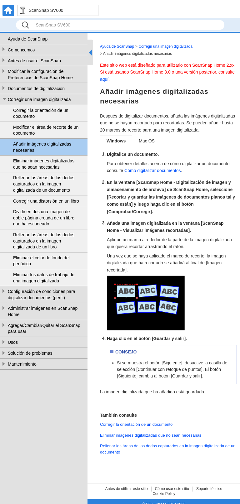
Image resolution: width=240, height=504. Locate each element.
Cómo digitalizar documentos (152, 170)
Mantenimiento (22, 364)
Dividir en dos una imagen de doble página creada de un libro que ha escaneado (43, 217)
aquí (104, 79)
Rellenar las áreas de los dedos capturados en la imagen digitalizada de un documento (43, 183)
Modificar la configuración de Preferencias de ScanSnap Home (40, 74)
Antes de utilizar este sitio (126, 489)
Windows (116, 140)
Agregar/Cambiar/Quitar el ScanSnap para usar (44, 328)
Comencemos (21, 49)
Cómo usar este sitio (172, 489)
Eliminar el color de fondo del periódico (41, 260)
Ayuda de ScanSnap (28, 38)
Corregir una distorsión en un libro (46, 201)
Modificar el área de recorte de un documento (45, 130)
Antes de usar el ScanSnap (34, 60)
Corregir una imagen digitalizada (39, 99)
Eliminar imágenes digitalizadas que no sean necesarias (43, 164)
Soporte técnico (209, 489)
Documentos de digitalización (36, 88)
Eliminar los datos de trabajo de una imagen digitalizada (43, 277)
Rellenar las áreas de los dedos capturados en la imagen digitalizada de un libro (43, 240)
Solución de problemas (30, 353)
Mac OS (147, 140)
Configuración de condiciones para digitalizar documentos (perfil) (41, 294)
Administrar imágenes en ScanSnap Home (43, 311)
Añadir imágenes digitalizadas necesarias (42, 147)
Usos (13, 342)
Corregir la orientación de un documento (40, 113)
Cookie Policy (163, 494)
